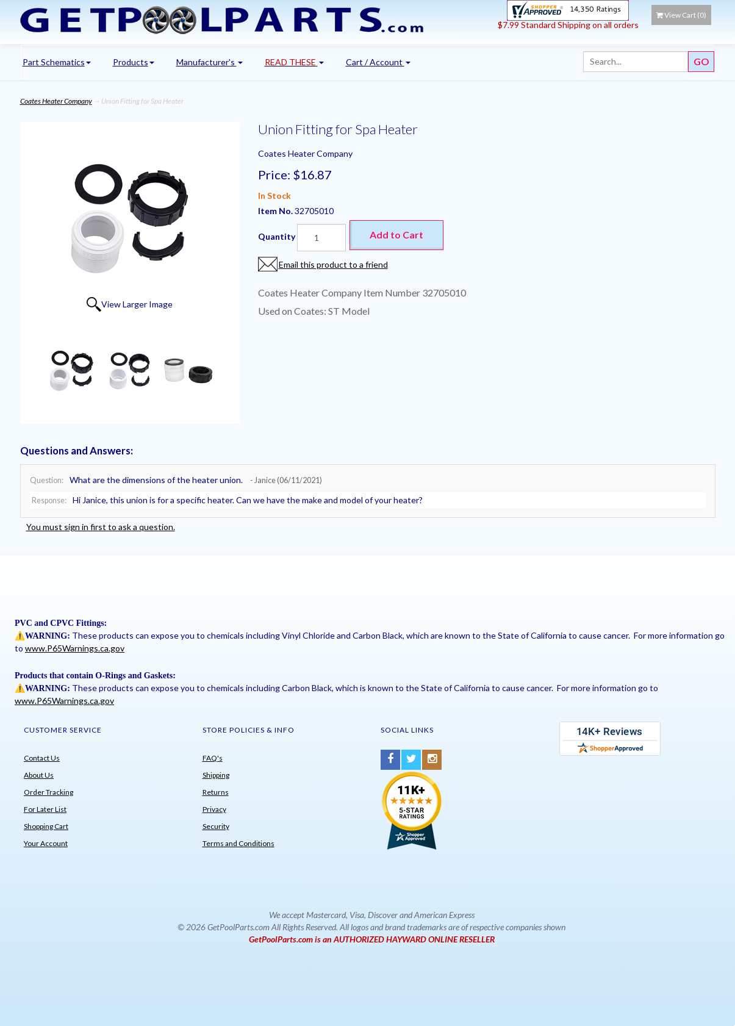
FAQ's (213, 757)
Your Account (46, 843)
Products (133, 62)
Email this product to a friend (333, 264)
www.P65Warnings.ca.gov (74, 648)
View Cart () (681, 15)
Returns (216, 792)
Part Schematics (57, 62)
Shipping (216, 775)
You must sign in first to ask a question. (100, 527)
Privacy (214, 809)
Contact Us (42, 757)
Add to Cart (396, 234)
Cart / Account (378, 62)
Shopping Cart (46, 826)
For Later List (45, 809)
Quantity (276, 236)
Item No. (276, 211)
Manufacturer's (209, 62)
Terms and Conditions (238, 843)
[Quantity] (321, 237)
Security (216, 826)
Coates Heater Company (56, 101)
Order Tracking (48, 792)
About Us (39, 775)
